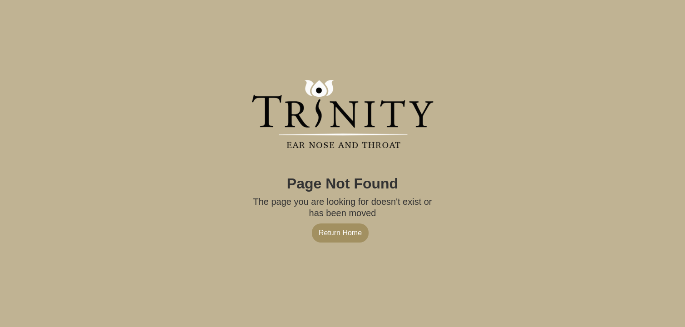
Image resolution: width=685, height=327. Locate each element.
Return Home (340, 233)
